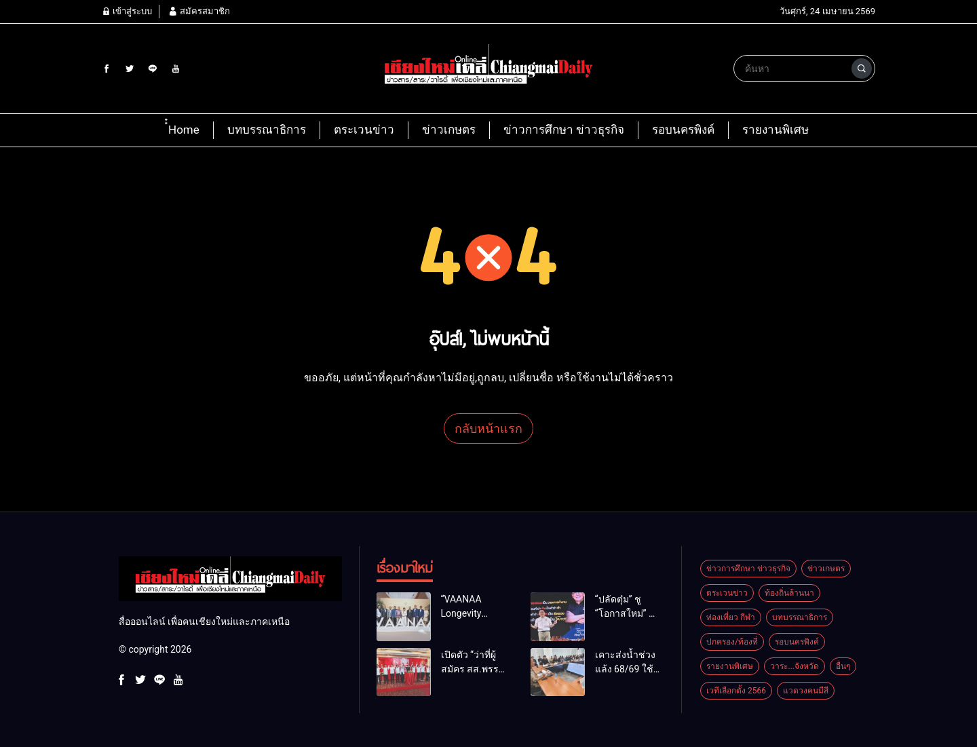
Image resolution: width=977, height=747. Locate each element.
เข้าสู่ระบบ (127, 11)
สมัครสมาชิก (198, 11)
